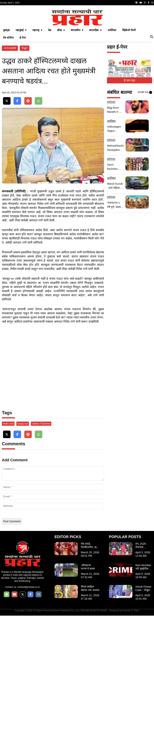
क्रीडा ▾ (61, 82)
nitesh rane (8, 558)
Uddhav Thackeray (41, 558)
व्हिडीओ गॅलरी (129, 82)
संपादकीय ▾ (77, 82)
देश (49, 82)
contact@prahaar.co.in (28, 721)
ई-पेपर (23, 90)
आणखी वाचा (144, 145)
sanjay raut (22, 558)
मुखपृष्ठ (6, 82)
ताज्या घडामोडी (10, 101)
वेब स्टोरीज (8, 90)
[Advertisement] (77, 33)
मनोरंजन (111, 154)
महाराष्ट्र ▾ (37, 82)
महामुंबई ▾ (21, 82)
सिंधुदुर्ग (24, 101)
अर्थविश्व (112, 82)
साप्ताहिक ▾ (95, 82)
